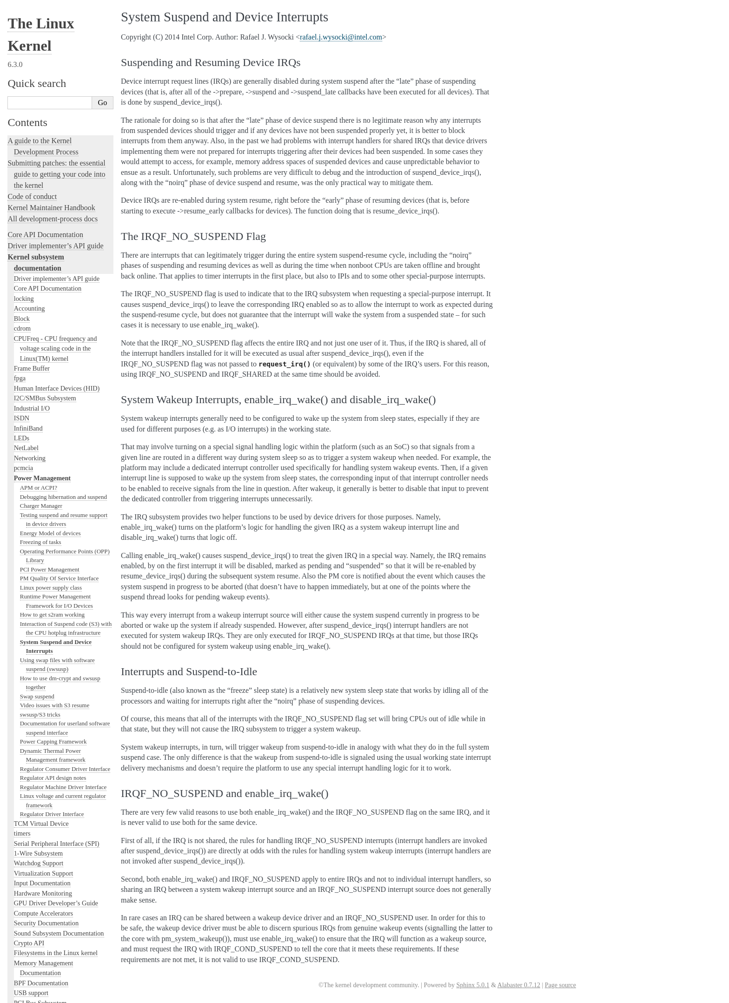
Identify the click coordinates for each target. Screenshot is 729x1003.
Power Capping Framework (53, 351)
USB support (31, 603)
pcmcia (23, 78)
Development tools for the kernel (56, 733)
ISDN (21, 28)
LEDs (21, 48)
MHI (20, 663)
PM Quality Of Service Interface (59, 188)
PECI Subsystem (36, 673)
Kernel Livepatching (38, 789)
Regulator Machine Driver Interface (63, 397)
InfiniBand (28, 38)
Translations (25, 957)
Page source (560, 985)
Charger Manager (41, 116)
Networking (30, 68)
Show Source (27, 994)
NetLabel (26, 58)
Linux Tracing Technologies (49, 767)
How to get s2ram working (52, 224)
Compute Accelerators (43, 523)
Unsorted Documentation (44, 941)
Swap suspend (37, 306)
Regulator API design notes (53, 388)
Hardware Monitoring (43, 503)
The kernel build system (43, 838)
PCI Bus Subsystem (40, 613)
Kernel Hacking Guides (42, 755)
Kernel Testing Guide (39, 744)
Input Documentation (42, 493)
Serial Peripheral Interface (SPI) (56, 454)
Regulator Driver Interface (52, 424)
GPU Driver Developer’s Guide (56, 513)
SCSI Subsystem (36, 623)
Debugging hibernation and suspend (63, 107)
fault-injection (28, 778)
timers (22, 443)
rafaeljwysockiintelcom (341, 37)
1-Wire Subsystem (38, 463)
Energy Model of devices (50, 143)
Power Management (42, 88)
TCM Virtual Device (41, 434)
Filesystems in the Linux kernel (56, 563)
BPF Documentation (41, 593)
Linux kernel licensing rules (49, 700)
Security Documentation (46, 533)
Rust (14, 800)
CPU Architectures (35, 926)
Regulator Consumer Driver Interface (65, 379)
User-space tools (32, 860)
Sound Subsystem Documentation (59, 543)
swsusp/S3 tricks (40, 324)
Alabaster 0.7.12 (518, 985)
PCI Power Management (50, 179)
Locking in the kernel (39, 684)
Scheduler (27, 653)
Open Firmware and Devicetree (54, 910)
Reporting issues (32, 849)
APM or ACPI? (38, 97)
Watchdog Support (38, 473)
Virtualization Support (43, 483)
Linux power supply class (51, 197)
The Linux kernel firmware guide (56, 899)
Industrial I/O (32, 18)
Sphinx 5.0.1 (472, 985)
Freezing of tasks (40, 152)
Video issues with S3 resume (54, 315)
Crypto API (29, 553)
